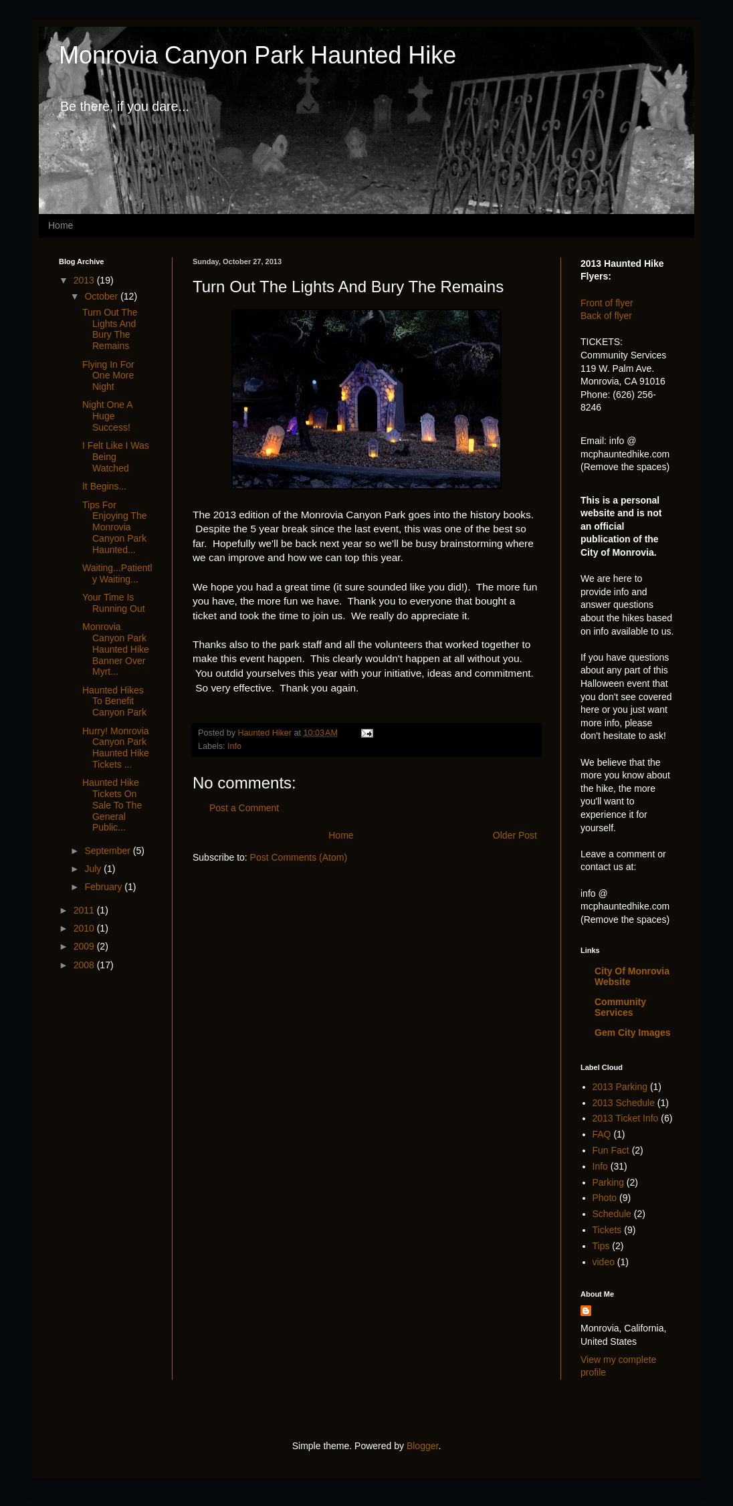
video (604, 1262)
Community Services (620, 1007)
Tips (601, 1246)
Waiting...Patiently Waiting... (117, 573)
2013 (85, 280)
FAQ (602, 1134)
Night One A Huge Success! (107, 416)
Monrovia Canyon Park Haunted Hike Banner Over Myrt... (115, 649)
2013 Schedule (624, 1102)
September (108, 850)
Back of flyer (606, 315)
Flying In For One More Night (108, 376)
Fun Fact (611, 1150)
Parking (608, 1182)
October (102, 296)
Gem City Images (633, 1032)
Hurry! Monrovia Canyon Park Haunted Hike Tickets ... (115, 748)
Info (234, 746)
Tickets (607, 1229)
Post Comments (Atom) (298, 857)
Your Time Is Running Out (113, 603)
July (94, 868)
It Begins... (104, 486)
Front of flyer (607, 303)
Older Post (515, 835)
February (104, 886)
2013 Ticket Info (626, 1118)
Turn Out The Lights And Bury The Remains (109, 329)
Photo (605, 1197)
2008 (85, 965)
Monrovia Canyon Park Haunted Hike (257, 55)
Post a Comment (244, 807)
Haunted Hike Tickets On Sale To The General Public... (112, 805)
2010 (85, 928)
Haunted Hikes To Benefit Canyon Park (114, 701)
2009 (85, 946)
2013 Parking (620, 1086)
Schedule (612, 1213)
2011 (85, 910)
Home (60, 225)
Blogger (422, 1445)
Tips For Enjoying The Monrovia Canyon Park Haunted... (114, 527)
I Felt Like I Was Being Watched (115, 456)
